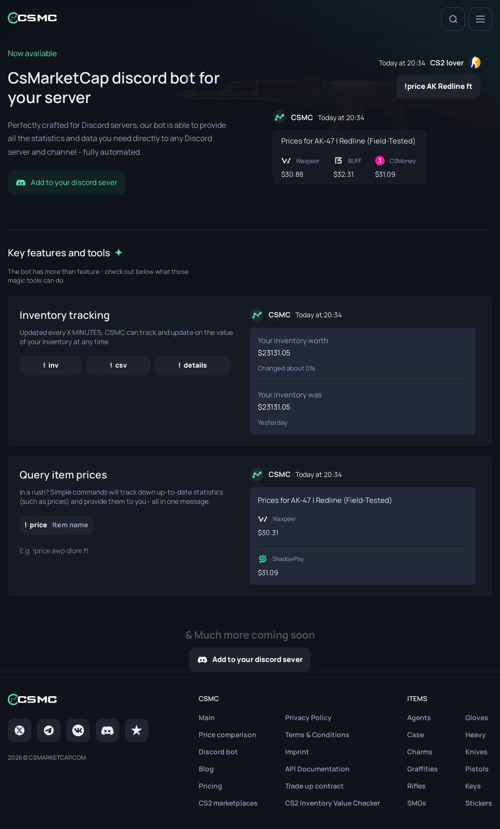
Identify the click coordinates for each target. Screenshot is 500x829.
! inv (51, 365)
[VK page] (78, 730)
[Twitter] (19, 730)
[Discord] (107, 730)
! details (192, 365)
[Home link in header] (32, 18)
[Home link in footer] (78, 700)
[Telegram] (49, 730)
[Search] (453, 19)
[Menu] (480, 19)
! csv (118, 365)
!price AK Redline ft (438, 86)
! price (56, 524)
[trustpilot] (136, 730)
